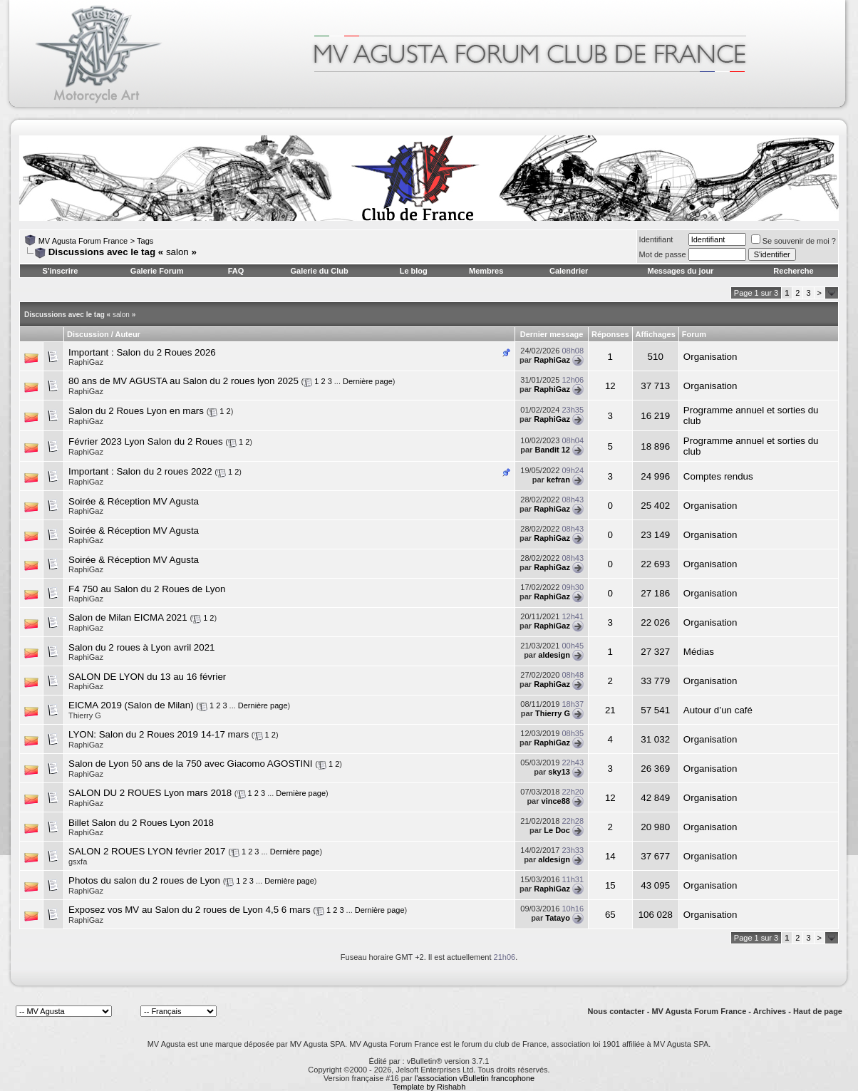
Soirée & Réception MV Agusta (133, 501)
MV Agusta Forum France (83, 241)
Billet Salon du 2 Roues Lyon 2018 (141, 822)
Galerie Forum (157, 271)
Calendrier (568, 271)
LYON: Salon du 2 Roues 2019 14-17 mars (158, 734)
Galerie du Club (319, 271)
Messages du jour (680, 271)
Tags (145, 241)
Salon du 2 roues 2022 (164, 471)
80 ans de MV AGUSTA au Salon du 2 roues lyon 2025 (183, 381)
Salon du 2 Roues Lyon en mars (136, 410)
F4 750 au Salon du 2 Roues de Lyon (146, 589)
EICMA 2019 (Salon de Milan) (131, 705)
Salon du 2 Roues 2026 (165, 352)
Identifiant (656, 239)
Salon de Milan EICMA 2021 (127, 617)
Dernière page (368, 381)
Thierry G (84, 715)
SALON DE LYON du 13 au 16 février (147, 676)
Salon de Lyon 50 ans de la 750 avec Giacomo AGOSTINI (190, 763)
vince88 (556, 801)
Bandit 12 (552, 449)
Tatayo (557, 918)
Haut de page (817, 1011)
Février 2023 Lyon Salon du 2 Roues (145, 441)
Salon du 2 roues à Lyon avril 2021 (141, 647)
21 (610, 710)
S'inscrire (60, 271)
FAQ (236, 271)
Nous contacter (616, 1011)
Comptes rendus (718, 476)
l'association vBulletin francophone (474, 1078)
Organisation (710, 356)
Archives (769, 1011)
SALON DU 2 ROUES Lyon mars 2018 (150, 792)
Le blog (414, 271)
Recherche (793, 271)
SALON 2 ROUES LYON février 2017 (147, 851)
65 (610, 914)
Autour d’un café (718, 710)
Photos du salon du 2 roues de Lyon (144, 880)
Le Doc (557, 830)
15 (610, 885)
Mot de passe (662, 254)
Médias (698, 651)
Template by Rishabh (429, 1086)
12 (610, 386)
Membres (486, 271)
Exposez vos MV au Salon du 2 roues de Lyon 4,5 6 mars (189, 909)
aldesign (554, 655)
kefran (558, 479)
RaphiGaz (85, 362)
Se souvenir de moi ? (793, 241)
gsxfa (77, 861)
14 (610, 856)
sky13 (559, 771)
